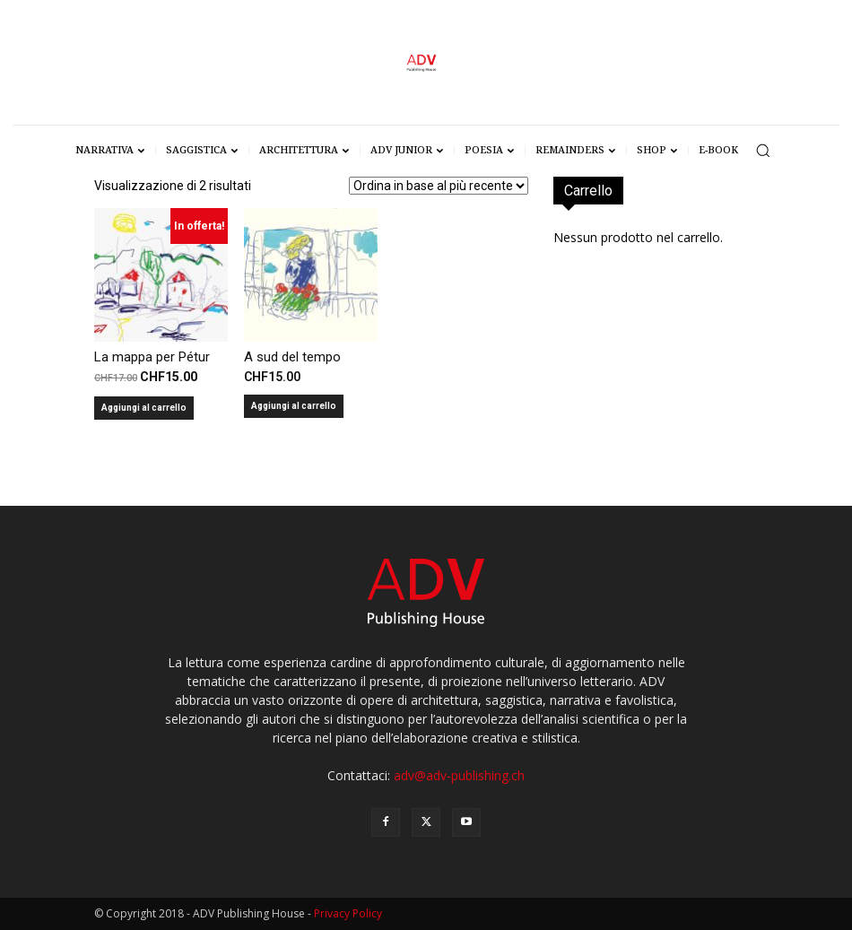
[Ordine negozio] (438, 186)
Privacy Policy (348, 913)
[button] (762, 150)
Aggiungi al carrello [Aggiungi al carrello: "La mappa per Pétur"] (144, 408)
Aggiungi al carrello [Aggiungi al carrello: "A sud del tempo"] (293, 406)
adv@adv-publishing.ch (459, 775)
